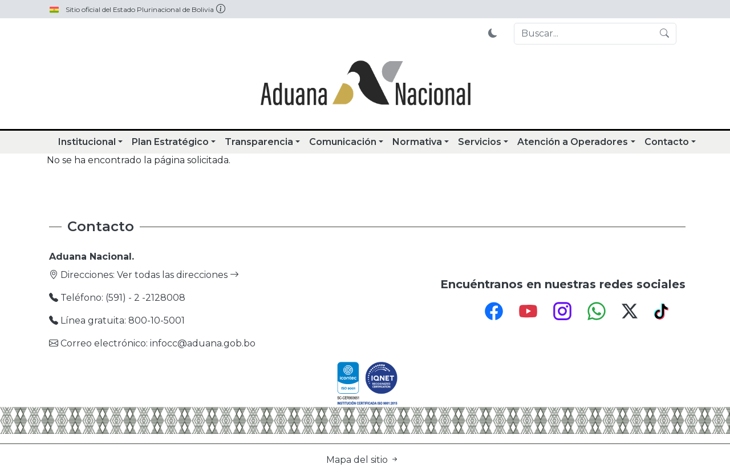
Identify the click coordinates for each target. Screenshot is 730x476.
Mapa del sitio (362, 459)
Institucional (87, 141)
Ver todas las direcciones (178, 274)
